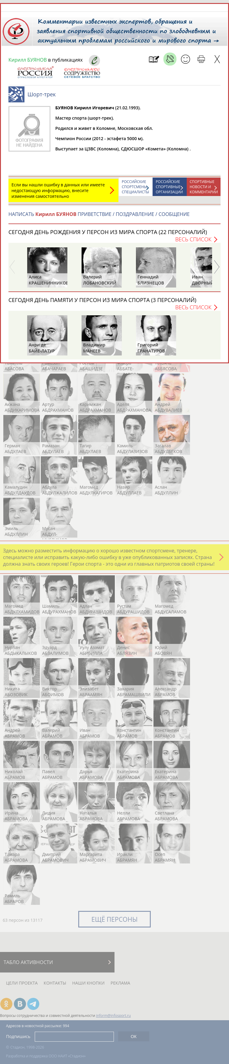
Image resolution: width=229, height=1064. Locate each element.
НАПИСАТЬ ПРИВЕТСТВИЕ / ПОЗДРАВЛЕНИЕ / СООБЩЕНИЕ (99, 214)
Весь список (193, 239)
